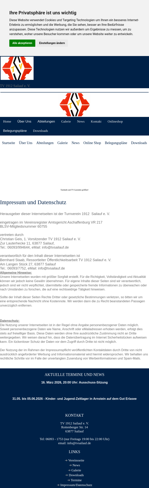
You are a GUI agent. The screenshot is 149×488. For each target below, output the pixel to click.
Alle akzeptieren (22, 43)
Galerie (66, 121)
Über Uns (24, 121)
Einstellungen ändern (52, 43)
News (81, 121)
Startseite (8, 143)
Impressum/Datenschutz (76, 485)
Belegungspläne (15, 131)
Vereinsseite (76, 460)
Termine (76, 480)
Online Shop (92, 143)
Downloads (40, 131)
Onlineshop (115, 121)
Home (7, 121)
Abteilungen (46, 121)
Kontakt (96, 121)
